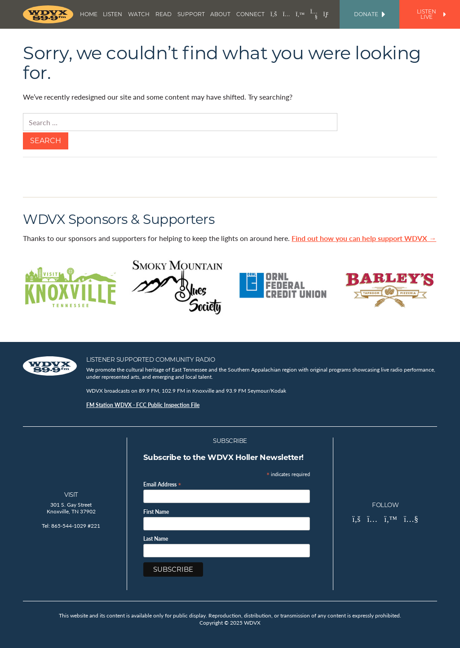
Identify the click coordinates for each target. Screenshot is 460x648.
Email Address (162, 484)
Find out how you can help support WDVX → (364, 238)
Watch (139, 14)
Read (163, 14)
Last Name (155, 539)
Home (88, 14)
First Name (156, 512)
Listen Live (431, 14)
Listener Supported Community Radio (150, 359)
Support (191, 14)
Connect (250, 14)
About (220, 14)
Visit (71, 494)
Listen (112, 14)
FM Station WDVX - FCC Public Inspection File (142, 405)
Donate (369, 14)
